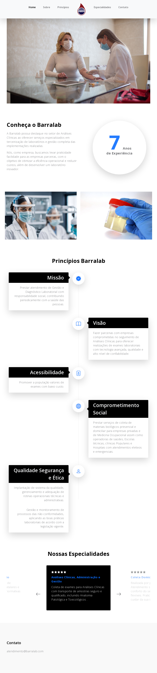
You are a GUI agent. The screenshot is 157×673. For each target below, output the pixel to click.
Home (32, 7)
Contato (123, 7)
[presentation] (37, 594)
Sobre (46, 7)
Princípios (63, 7)
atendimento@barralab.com (25, 651)
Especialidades (102, 7)
